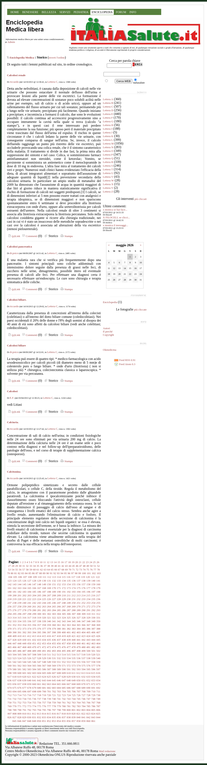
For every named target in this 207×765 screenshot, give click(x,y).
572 (69, 665)
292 (93, 610)
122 (98, 576)
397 (49, 632)
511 (49, 654)
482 (93, 647)
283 (49, 610)
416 (49, 636)
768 (98, 702)
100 (84, 573)
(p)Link (13, 236)
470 (34, 647)
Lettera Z (108, 191)
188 (49, 591)
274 (98, 606)
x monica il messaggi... (115, 225)
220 (19, 599)
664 (54, 684)
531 (54, 658)
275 (10, 610)
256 (10, 606)
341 (54, 621)
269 (74, 606)
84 (26, 573)
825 (98, 713)
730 (98, 695)
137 (79, 580)
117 (73, 576)
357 (39, 624)
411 (24, 636)
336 (29, 621)
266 (59, 606)
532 (59, 658)
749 (98, 698)
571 (64, 665)
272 (88, 606)
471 (39, 647)
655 (10, 684)
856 (69, 721)
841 (84, 717)
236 (98, 599)
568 (49, 665)
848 (29, 721)
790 (19, 709)
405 (88, 632)
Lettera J (107, 132)
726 (79, 695)
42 (62, 565)
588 (54, 669)
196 (88, 591)
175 (79, 588)
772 (24, 706)
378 (49, 628)
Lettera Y (108, 187)
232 (79, 599)
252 (84, 602)
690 (88, 687)
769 (10, 706)
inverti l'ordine (57, 57)
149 (44, 584)
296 (19, 613)
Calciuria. (13, 422)
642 (39, 680)
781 (69, 706)
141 (98, 580)
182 (19, 591)
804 (88, 709)
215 (88, 595)
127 (29, 580)
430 (24, 639)
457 (64, 643)
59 (30, 569)
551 (59, 661)
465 (10, 647)
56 (20, 569)
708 (84, 691)
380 (59, 628)
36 (41, 565)
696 (24, 691)
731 (10, 698)
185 (34, 591)
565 (34, 665)
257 (15, 606)
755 (34, 702)
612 (78, 673)
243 (39, 602)
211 (69, 595)
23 (87, 562)
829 (24, 717)
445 (98, 639)
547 (39, 661)
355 (29, 624)
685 (64, 687)
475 (59, 647)
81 (15, 573)
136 (74, 580)
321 (49, 617)
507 (29, 654)
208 (54, 595)
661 (39, 684)
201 (19, 595)
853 (54, 721)
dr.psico (14, 253)
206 (44, 595)
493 (54, 650)
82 (19, 573)
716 (29, 695)
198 (98, 591)
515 (69, 654)
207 (49, 595)
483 (98, 647)
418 (59, 636)
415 (44, 636)
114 (59, 576)
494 (59, 650)
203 (29, 595)
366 (84, 624)
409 (15, 636)
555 (79, 661)
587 (49, 669)
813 (39, 713)
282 (44, 610)
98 (76, 573)
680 (39, 687)
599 (15, 673)
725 (74, 695)
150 (49, 584)
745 (79, 698)
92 (54, 573)
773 (29, 706)
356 (34, 624)
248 (64, 602)
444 (93, 639)
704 (64, 691)
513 (59, 654)
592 (74, 669)
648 (69, 680)
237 (10, 602)
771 (19, 706)
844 (98, 717)
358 (44, 624)
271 (84, 606)
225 (44, 599)
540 (98, 658)
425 (93, 636)
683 (54, 687)
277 (19, 610)
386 (88, 628)
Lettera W (108, 180)
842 (88, 717)
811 (29, 713)
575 (84, 665)
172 (64, 588)
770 (15, 706)
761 (64, 702)
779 (59, 706)
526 (29, 658)
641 (34, 680)
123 (10, 580)
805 (93, 709)
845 (15, 721)
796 (49, 709)
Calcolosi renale (16, 75)
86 (33, 573)
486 (19, 650)
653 (93, 680)
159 (93, 584)
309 (84, 613)
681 (44, 687)
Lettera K (108, 136)
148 (39, 584)
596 (93, 669)
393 (29, 632)
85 (30, 573)
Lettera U (108, 173)
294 (10, 613)
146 (29, 584)
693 (10, 691)
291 (88, 610)
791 (24, 709)
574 (79, 665)
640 (29, 680)
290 (84, 610)
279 (29, 610)
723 (64, 695)
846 (19, 721)
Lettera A (108, 99)
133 (59, 580)
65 (52, 569)
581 (19, 669)
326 (74, 617)
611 (74, 673)
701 (49, 691)
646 (59, 680)
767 (93, 702)
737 (39, 698)
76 (91, 569)
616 (98, 673)
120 (88, 576)
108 (30, 576)
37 (45, 565)
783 (79, 706)
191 (64, 591)
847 (24, 721)
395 (39, 632)
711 (98, 691)
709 (88, 691)
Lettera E (108, 114)
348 (88, 621)
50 (91, 565)
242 (34, 602)
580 (15, 669)
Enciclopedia (110, 302)
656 (15, 684)
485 (15, 650)
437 (59, 639)
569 (54, 665)
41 (59, 565)
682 (49, 687)
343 (64, 621)
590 (64, 669)
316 (24, 617)
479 (79, 647)
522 (10, 658)
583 (29, 669)
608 (59, 673)
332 (10, 621)
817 (59, 713)
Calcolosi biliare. (16, 299)
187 (44, 591)
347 (84, 621)
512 (54, 654)
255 (98, 602)
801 (74, 709)
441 (79, 639)
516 (73, 654)
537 (84, 658)
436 (54, 639)
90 (47, 573)
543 (19, 661)
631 (79, 676)
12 (48, 562)
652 (88, 680)
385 (84, 628)
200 (15, 595)
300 (39, 613)
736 (34, 698)
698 (34, 691)
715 (24, 695)
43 (66, 565)
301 (44, 613)
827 (15, 717)
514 (64, 654)
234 (88, 599)
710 (93, 691)
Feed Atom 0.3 (124, 364)
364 (74, 624)
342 (59, 621)
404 (84, 632)
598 (10, 673)
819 (69, 713)
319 (39, 617)
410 (19, 636)
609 (64, 673)
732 (15, 698)
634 (93, 676)
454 (49, 643)
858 (79, 721)
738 (44, 698)
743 (69, 698)
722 (59, 695)
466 (15, 647)
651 (84, 680)
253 (88, 602)
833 (44, 717)
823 (88, 713)
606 (49, 673)
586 (44, 669)
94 (61, 573)
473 (49, 647)
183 (24, 591)
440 (74, 639)
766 (88, 702)
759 (54, 702)
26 (98, 562)
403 (79, 632)
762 (69, 702)
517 (78, 654)
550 (54, 661)
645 (54, 680)
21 (80, 562)
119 (83, 576)
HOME (14, 12)
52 (98, 565)
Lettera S (108, 165)
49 (87, 565)
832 (39, 717)
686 (69, 687)
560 (10, 665)
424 (88, 636)
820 (73, 713)
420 (69, 636)
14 (55, 562)
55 (16, 569)
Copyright (108, 334)
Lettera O (108, 150)
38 (48, 565)
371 (15, 628)
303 (54, 613)
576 (88, 665)
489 (34, 650)
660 (34, 684)
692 (98, 687)
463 (93, 643)
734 (24, 698)
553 (69, 661)
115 (64, 576)
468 (24, 647)
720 (49, 695)
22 (83, 562)
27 (9, 565)
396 (44, 632)
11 (44, 562)
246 (54, 602)
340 (49, 621)
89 (44, 573)
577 (93, 665)
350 (98, 621)
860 (88, 721)
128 (34, 580)
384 (79, 628)
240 (24, 602)
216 (93, 595)
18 (69, 562)
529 (44, 658)
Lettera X (108, 184)
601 (24, 673)
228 (59, 599)
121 (93, 576)
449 (24, 643)
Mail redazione (107, 751)
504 (15, 654)
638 (19, 680)
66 (55, 569)
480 (84, 647)
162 (15, 588)
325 (69, 617)
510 (44, 654)
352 (15, 624)
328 (84, 617)
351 (10, 624)
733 (19, 698)
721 (54, 695)
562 (19, 665)
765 (84, 702)
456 (59, 643)
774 (34, 706)
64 (48, 569)
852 (49, 721)
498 (79, 650)
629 (69, 676)
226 (49, 599)
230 (69, 599)
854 (59, 721)
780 (64, 706)
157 (84, 584)
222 (29, 599)
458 (69, 643)
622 (34, 676)
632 (84, 676)
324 (64, 617)
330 (93, 617)
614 (88, 673)
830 (29, 717)
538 (88, 658)
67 (59, 569)
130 (44, 580)
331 (98, 617)
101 (89, 573)
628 (64, 676)
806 (98, 709)
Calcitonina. (14, 471)
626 (54, 676)
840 (79, 717)
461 (84, 643)
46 (77, 565)
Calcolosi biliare (16, 345)
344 (69, 621)
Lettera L (108, 139)
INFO (132, 12)
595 (88, 669)
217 (98, 595)
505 (19, 654)
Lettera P (108, 154)
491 (44, 650)
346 (79, 621)
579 (10, 669)
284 (54, 610)
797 (54, 709)
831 (34, 717)
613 (83, 673)
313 (10, 617)
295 (15, 613)
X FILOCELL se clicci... (116, 217)
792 (29, 709)
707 (79, 691)
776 (44, 706)
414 (39, 636)
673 (98, 684)
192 (69, 591)
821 (78, 713)
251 (79, 602)
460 (79, 643)
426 (98, 636)
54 (13, 569)
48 (84, 565)
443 (88, 639)
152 (59, 584)
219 (15, 599)
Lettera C (52, 81)
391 (19, 632)
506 (24, 654)
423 (83, 636)
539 (93, 658)
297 (24, 613)
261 (34, 606)
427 (10, 639)
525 (24, 658)
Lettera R (108, 162)
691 (93, 687)
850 (39, 721)
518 (83, 654)
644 (49, 680)
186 (39, 591)
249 (69, 602)
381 (64, 628)
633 (88, 676)
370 (10, 628)
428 (15, 639)
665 (59, 684)
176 (84, 588)
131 (49, 580)
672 (93, 684)
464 (98, 643)
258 (19, 606)
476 (64, 647)
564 (29, 665)
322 (54, 617)
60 (34, 569)
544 (24, 661)
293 (98, 610)
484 (10, 650)
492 (49, 650)
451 (34, 643)
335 (24, 621)
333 (15, 621)
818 (64, 713)
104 (10, 576)
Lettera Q (108, 158)
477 (69, 647)
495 (64, 650)
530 (49, 658)
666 (64, 684)
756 (39, 702)
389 (10, 632)
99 (79, 573)
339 (44, 621)
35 (38, 565)
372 (19, 628)
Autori (106, 328)
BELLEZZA (49, 12)
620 (24, 676)
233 (84, 599)
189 (54, 591)
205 (39, 595)
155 (74, 584)
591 (69, 669)
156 (79, 584)
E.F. (12, 397)
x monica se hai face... (115, 209)
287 (69, 610)
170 (54, 588)
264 (49, 606)
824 (93, 713)
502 (98, 650)
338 (39, 621)
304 (59, 613)
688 (79, 687)
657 (19, 684)
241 (29, 602)
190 (59, 591)
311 (93, 613)
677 (24, 687)
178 (93, 588)
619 (19, 676)
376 (39, 628)
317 (29, 617)
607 (54, 673)
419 (64, 636)
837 (64, 717)
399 (59, 632)
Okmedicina (109, 349)
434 (44, 639)
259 (24, 606)
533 (64, 658)
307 (74, 613)
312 (98, 613)
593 (79, 669)
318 (34, 617)
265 (54, 606)
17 (65, 562)
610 (69, 673)
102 (94, 573)
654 (98, 680)
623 (39, 676)
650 (79, 680)
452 (39, 643)
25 (94, 562)
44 (70, 565)
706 (74, 691)
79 (8, 573)
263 (44, 606)
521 (98, 654)
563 (24, 665)
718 (39, 695)
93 (58, 573)
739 (49, 698)
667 (69, 684)
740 (54, 698)
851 (44, 721)
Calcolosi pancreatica (19, 246)
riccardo (14, 81)
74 (84, 569)
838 (69, 717)
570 (59, 665)
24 (90, 562)
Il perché (108, 331)
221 (24, 599)
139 (88, 580)
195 (84, 591)
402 (74, 632)
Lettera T (108, 169)
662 (44, 684)
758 (49, 702)
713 (15, 695)
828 (19, 717)
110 (40, 576)
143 (15, 584)
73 (80, 569)
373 (24, 628)
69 (66, 569)
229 (64, 599)
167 (39, 588)
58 (27, 569)
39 (52, 565)
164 (24, 588)
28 (13, 565)
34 (34, 565)
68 (62, 569)
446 (10, 643)
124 (15, 580)
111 (44, 576)
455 (54, 643)
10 (41, 562)
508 (34, 654)
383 (74, 628)
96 (69, 573)
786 (93, 706)
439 (69, 639)
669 (79, 684)
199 (10, 595)
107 (25, 576)
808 (15, 713)
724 (69, 695)
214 (83, 595)
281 (39, 610)
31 (23, 565)
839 (74, 717)
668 (74, 684)
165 (29, 588)
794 (39, 709)
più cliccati (141, 198)
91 (51, 573)
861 (93, 721)
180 (10, 591)
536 (79, 658)
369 (98, 624)
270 (79, 606)
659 (29, 684)
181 (15, 591)
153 (64, 584)
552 (64, 661)
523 (15, 658)
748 (93, 698)
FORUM (121, 12)
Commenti (29, 236)
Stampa (66, 236)
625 (49, 676)
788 (10, 709)
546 (34, 661)
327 (79, 617)
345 (74, 621)
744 (74, 698)
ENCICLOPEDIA (102, 12)
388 (98, 628)
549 (49, 661)
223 (34, 599)
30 (20, 565)
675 (15, 687)
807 (10, 713)
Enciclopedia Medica (22, 57)
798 (59, 709)
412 (29, 636)
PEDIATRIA (81, 12)
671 (88, 684)
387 (93, 628)
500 (88, 650)
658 (24, 684)
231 (74, 599)
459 (74, 643)
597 (98, 669)
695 (19, 691)
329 (88, 617)
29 (16, 565)
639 (24, 680)
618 (15, 676)
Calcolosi (12, 391)
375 (34, 628)
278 (24, 610)
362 (64, 624)
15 (58, 562)
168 (44, 588)
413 (34, 636)
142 (10, 584)
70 (70, 569)
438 (64, 639)
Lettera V (108, 176)
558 (93, 661)
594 (84, 669)
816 (54, 713)
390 (15, 632)
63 (45, 569)
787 (98, 706)
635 (98, 676)
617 (10, 676)
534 (69, 658)
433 (39, 639)
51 (94, 565)
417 (54, 636)
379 (54, 628)
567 (44, 665)
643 (44, 680)
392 (24, 632)
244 (44, 602)
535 (74, 658)
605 (44, 673)
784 (84, 706)
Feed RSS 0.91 (125, 360)
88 (40, 573)
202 (24, 595)
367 (88, 624)
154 (69, 584)
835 (54, 717)
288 (74, 610)
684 (59, 687)
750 (10, 702)
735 (29, 698)
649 (74, 680)
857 (74, 721)
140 (93, 580)
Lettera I (107, 128)
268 (69, 606)
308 (79, 613)
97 (72, 573)
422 (78, 636)
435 (49, 639)
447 (15, 643)
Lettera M (108, 143)
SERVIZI (65, 12)
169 (49, 588)
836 (59, 717)
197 (93, 591)
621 (29, 676)
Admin (11, 42)
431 (29, 639)
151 (54, 584)
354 (24, 624)
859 (84, 721)
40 (55, 565)
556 (84, 661)
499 (84, 650)
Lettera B (108, 102)
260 (29, 606)
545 (29, 661)
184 (29, 591)
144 (19, 584)
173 (69, 588)
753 (24, 702)
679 (34, 687)
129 (39, 580)
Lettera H (108, 125)
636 (10, 680)
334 (19, 621)
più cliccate (140, 309)
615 (93, 673)
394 (34, 632)
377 (44, 628)
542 (15, 661)
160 (98, 584)
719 (44, 695)
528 (39, 658)
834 (49, 717)
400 (64, 632)
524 (19, 658)
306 (69, 613)
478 (74, 647)
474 (54, 647)
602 (29, 673)
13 (51, 562)
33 (30, 565)
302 (49, 613)
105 (15, 576)
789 (15, 709)
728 (88, 695)
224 (39, 599)
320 (44, 617)
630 (74, 676)
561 (15, 665)
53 (9, 569)
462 (88, 643)
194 (79, 591)
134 (64, 580)
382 (69, 628)
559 (98, 661)
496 (69, 650)
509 (39, 654)
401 (69, 632)
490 (39, 650)
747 (88, 698)
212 (73, 595)
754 (29, 702)
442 (84, 639)
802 (79, 709)
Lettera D (108, 110)
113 (54, 576)
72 (77, 569)
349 (93, 621)
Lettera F (108, 117)
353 (19, 624)
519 (88, 654)
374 (29, 628)
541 (10, 661)
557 (88, 661)
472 (44, 647)
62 (41, 569)
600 (19, 673)
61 (38, 569)
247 (59, 602)
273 (93, 606)
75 (87, 569)
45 (73, 565)
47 (80, 565)
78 (98, 569)
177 (88, 588)
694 (15, 691)
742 (64, 698)
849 (34, 721)
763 (74, 702)
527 (34, 658)
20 (76, 562)
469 (29, 647)
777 (49, 706)
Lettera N (108, 147)
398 (54, 632)
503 (10, 654)
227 (54, 599)
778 (54, 706)
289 (79, 610)
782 (74, 706)
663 (49, 684)
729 (93, 695)
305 (64, 613)
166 (34, 588)
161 (10, 588)
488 (29, 650)
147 (34, 584)
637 (15, 680)
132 (54, 580)
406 (93, 632)
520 (93, 654)
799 (64, 709)
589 (59, 669)
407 (98, 632)
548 (44, 661)
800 (69, 709)
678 (29, 687)
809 (19, 713)
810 (24, 713)
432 (34, 639)
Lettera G (108, 121)
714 (19, 695)
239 (19, 602)
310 (88, 613)
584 (34, 669)
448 (19, 643)
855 (64, 721)
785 (88, 706)
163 (19, 588)
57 (23, 569)
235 (93, 599)
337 (34, 621)
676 (19, 687)
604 (39, 673)
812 (34, 713)
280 (34, 610)
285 (59, 610)
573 (74, 665)
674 (10, 687)
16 (62, 562)
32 (27, 565)
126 (24, 580)
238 (15, 602)
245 (49, 602)
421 (73, 636)
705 (69, 691)
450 (29, 643)
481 (88, 647)
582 (24, 669)
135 (69, 580)
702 (54, 691)
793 (34, 709)
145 (24, 584)
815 (49, 713)
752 (19, 702)
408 (10, 636)
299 (34, 613)
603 (34, 673)
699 (39, 691)
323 (59, 617)
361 (59, 624)
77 (94, 569)
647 (64, 680)
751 (15, 702)
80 (12, 573)
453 (44, 643)
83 (22, 573)
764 (79, 702)
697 (29, 691)
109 (35, 576)
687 (74, 687)
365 (79, 624)
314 (15, 617)
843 (93, 717)
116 (69, 576)
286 (64, 610)
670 (84, 684)
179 (98, 588)
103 (99, 573)
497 (74, 650)
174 (74, 588)
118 (78, 576)
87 (37, 573)
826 (10, 717)
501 (93, 650)
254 (93, 602)
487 (24, 650)
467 (19, 647)
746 (84, 698)
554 (74, 661)
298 (29, 613)
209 (59, 595)
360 (54, 624)
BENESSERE (30, 12)
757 (44, 702)
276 (15, 610)
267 (64, 606)
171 (59, 588)
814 (44, 713)
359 (49, 624)
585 (39, 669)
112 (49, 576)
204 (34, 595)
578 (98, 665)
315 (19, 617)
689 (84, 687)
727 (84, 695)
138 (84, 580)
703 (59, 691)
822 (83, 713)
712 (10, 695)
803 (84, 709)
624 (44, 676)
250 (74, 602)
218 (10, 599)
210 (64, 595)
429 (19, 639)
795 (44, 709)
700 (44, 691)
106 (20, 576)
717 (34, 695)
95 (65, 573)
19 (73, 562)
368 (93, 624)
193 (74, 591)
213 (78, 595)
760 (59, 702)
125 (19, 580)
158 (88, 584)
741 (59, 698)
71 (73, 569)
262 (39, 606)
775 (39, 706)
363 (69, 624)
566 (39, 665)
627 (59, 676)
